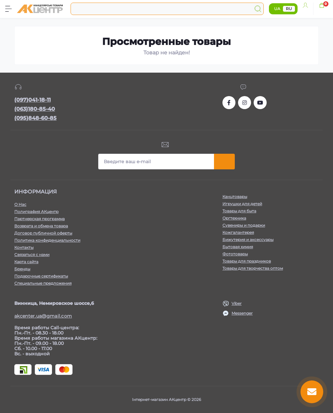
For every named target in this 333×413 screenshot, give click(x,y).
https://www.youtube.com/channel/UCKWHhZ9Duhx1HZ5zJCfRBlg (260, 102)
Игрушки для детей (242, 203)
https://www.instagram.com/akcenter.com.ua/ (244, 102)
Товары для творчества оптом (252, 268)
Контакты (23, 247)
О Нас (20, 204)
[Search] (258, 9)
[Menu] (8, 9)
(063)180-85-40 (34, 109)
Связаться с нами (31, 254)
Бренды (22, 268)
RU (289, 8)
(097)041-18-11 (32, 100)
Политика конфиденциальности (47, 240)
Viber (237, 303)
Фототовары (235, 253)
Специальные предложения (43, 283)
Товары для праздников (246, 261)
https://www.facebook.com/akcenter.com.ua (229, 102)
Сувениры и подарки (243, 225)
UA (277, 8)
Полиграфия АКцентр (36, 211)
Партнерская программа (39, 218)
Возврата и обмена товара (41, 225)
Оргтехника (234, 218)
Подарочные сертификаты (41, 276)
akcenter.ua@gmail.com (43, 316)
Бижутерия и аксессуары (247, 239)
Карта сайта (26, 261)
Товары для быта (239, 210)
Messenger (242, 313)
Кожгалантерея (238, 232)
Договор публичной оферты (43, 233)
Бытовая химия (237, 246)
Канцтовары (234, 196)
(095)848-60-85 (35, 118)
